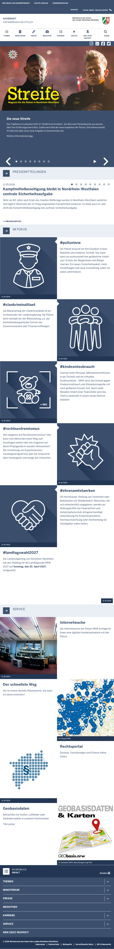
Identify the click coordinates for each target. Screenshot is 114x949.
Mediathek (10, 906)
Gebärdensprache (60, 3)
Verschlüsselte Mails (84, 944)
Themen (8, 881)
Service (8, 923)
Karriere (9, 915)
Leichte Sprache (41, 3)
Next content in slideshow (105, 161)
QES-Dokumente (104, 944)
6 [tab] (39, 161)
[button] (97, 10)
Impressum (40, 944)
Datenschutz (53, 944)
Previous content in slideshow (8, 161)
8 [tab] (48, 161)
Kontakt (74, 10)
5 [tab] (35, 161)
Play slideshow (95, 161)
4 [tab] (30, 161)
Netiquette (67, 944)
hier (31, 136)
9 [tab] (109, 184)
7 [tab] (44, 161)
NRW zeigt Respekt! (16, 932)
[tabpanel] (57, 99)
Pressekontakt (13, 221)
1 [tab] (16, 161)
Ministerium (11, 889)
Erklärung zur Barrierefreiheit (16, 3)
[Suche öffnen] (106, 35)
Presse (7, 898)
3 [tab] (25, 161)
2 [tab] (21, 161)
